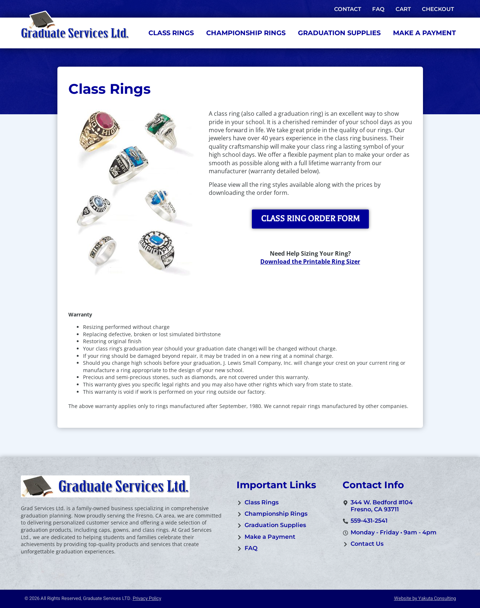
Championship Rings (246, 33)
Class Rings (171, 33)
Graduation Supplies (339, 33)
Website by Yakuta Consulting (425, 598)
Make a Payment (424, 33)
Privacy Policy (147, 598)
